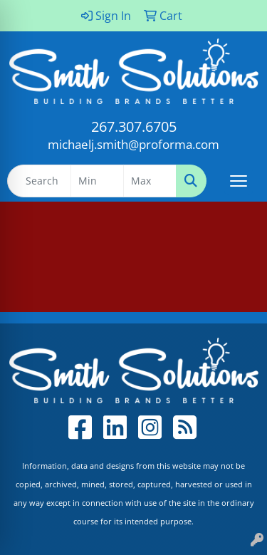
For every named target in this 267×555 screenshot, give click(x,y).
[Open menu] (238, 181)
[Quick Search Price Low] (97, 181)
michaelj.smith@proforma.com (133, 143)
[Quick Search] (39, 181)
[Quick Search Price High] (150, 181)
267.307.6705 (134, 126)
